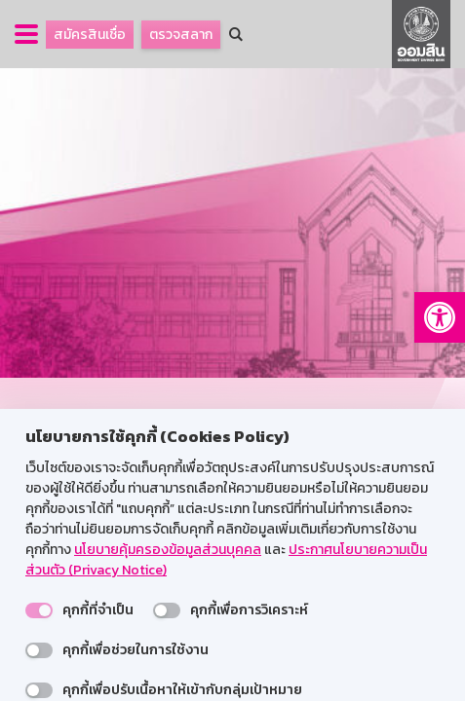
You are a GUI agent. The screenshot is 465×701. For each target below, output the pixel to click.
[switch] (39, 610)
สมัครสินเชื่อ (90, 34)
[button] (439, 317)
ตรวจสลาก (181, 34)
